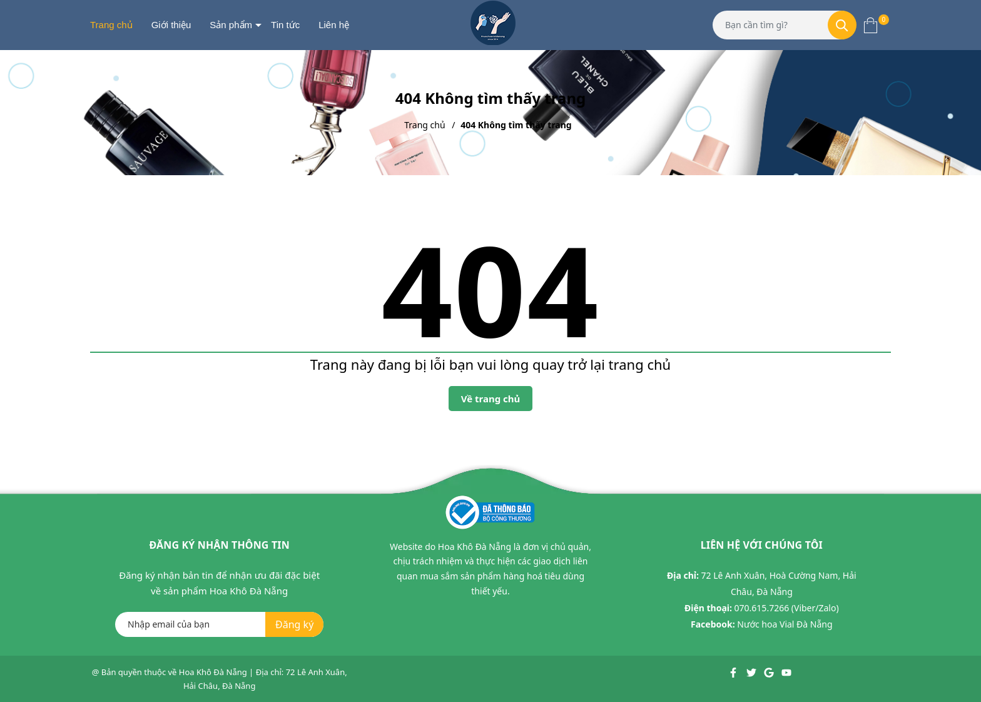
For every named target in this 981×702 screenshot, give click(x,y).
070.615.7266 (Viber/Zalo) (786, 608)
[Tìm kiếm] (842, 25)
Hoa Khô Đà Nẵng (213, 672)
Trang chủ (111, 24)
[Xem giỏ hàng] (870, 25)
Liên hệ (333, 24)
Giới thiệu (171, 24)
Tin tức (285, 24)
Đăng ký (294, 624)
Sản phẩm (231, 24)
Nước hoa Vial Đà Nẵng (784, 624)
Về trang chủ (491, 398)
